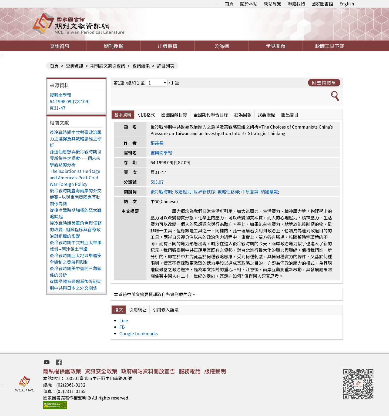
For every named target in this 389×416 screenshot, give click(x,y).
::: (217, 3)
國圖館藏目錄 (174, 114)
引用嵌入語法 (166, 309)
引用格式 (146, 114)
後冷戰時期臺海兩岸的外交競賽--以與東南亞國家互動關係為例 (76, 197)
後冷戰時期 (161, 191)
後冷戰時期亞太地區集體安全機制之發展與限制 (76, 258)
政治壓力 (183, 191)
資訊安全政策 (101, 371)
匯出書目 (290, 114)
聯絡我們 (296, 3)
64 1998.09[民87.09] (70, 101)
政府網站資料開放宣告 (148, 371)
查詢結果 (141, 65)
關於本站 (248, 3)
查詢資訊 (59, 45)
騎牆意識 (269, 191)
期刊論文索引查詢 (107, 65)
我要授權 (266, 114)
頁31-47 (57, 108)
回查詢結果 (324, 82)
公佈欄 (221, 45)
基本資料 (123, 114)
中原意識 (250, 191)
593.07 (157, 182)
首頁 (229, 3)
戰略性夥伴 (228, 191)
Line (123, 320)
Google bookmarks (138, 333)
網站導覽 (272, 3)
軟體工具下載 (329, 45)
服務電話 (189, 371)
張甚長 (156, 143)
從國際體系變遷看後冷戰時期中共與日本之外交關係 (76, 284)
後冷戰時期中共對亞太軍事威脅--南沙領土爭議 (76, 245)
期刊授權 (113, 45)
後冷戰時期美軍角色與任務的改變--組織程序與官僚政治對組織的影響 (76, 229)
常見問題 (275, 45)
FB (122, 327)
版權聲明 (215, 371)
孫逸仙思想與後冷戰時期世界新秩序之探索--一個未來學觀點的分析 (76, 158)
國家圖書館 (322, 3)
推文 (118, 309)
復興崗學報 (60, 95)
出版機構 (167, 45)
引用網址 (137, 309)
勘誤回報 (242, 114)
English (347, 3)
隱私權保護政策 (62, 371)
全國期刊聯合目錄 (210, 114)
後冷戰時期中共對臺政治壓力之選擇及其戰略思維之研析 (76, 138)
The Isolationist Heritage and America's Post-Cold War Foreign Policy (75, 177)
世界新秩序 (204, 191)
